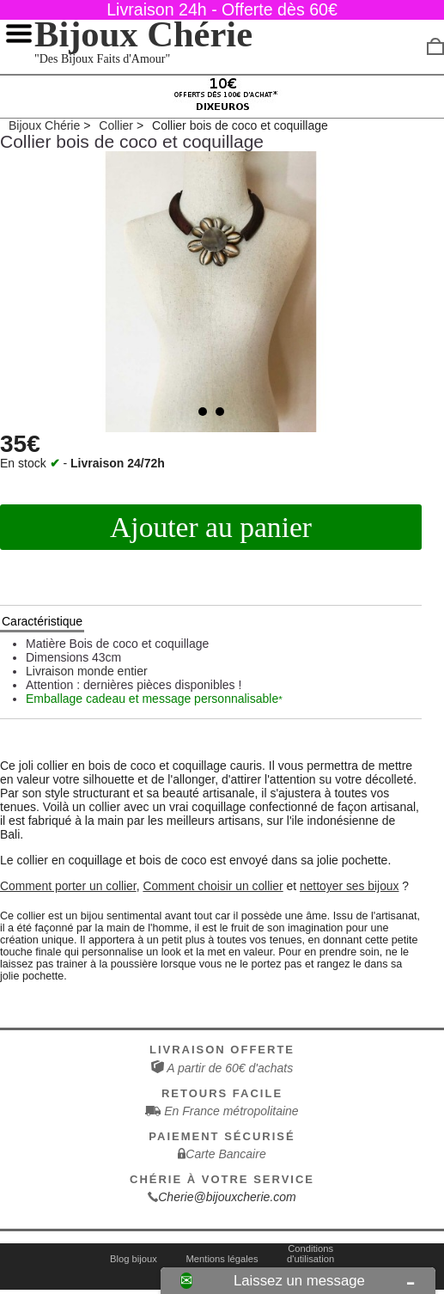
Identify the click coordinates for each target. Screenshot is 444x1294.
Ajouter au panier (211, 527)
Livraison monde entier (87, 671)
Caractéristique (42, 621)
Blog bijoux (133, 1259)
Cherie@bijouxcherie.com (227, 1197)
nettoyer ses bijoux (349, 886)
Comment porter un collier (68, 886)
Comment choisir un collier (213, 886)
